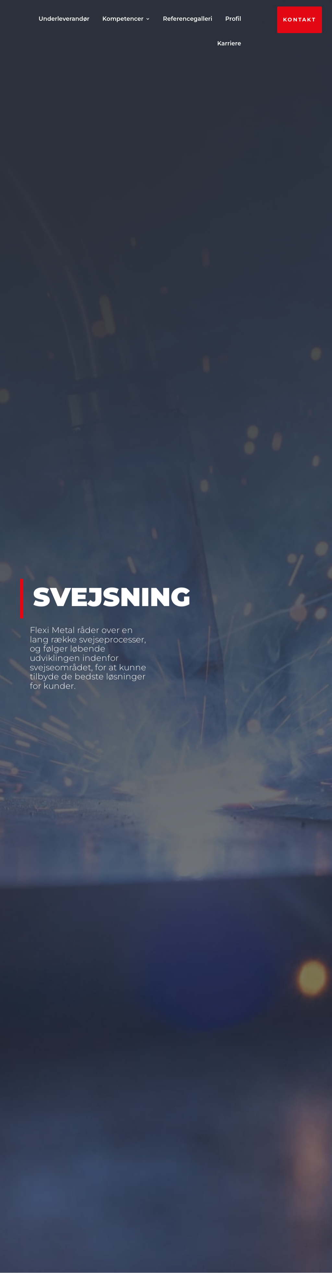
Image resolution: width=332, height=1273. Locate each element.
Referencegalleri (150, 43)
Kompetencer (214, 18)
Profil (196, 43)
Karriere (229, 43)
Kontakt (299, 20)
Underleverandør (155, 18)
